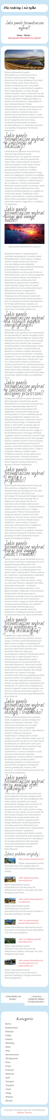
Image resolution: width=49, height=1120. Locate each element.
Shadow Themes (24, 1112)
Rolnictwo (9, 1074)
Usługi (8, 1093)
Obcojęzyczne (11, 1058)
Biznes (8, 1024)
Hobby (8, 1035)
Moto (7, 1051)
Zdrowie (9, 1101)
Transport (9, 1081)
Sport (7, 1078)
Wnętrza (9, 1097)
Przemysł (9, 1070)
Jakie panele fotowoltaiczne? (31, 859)
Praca (7, 1062)
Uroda (8, 1089)
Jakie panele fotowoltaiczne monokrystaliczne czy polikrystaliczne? (31, 963)
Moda (7, 1047)
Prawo (8, 1066)
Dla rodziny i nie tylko (19, 8)
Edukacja (9, 1031)
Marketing (9, 1043)
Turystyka (9, 1085)
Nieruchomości (12, 1054)
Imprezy (9, 1039)
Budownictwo (11, 1028)
